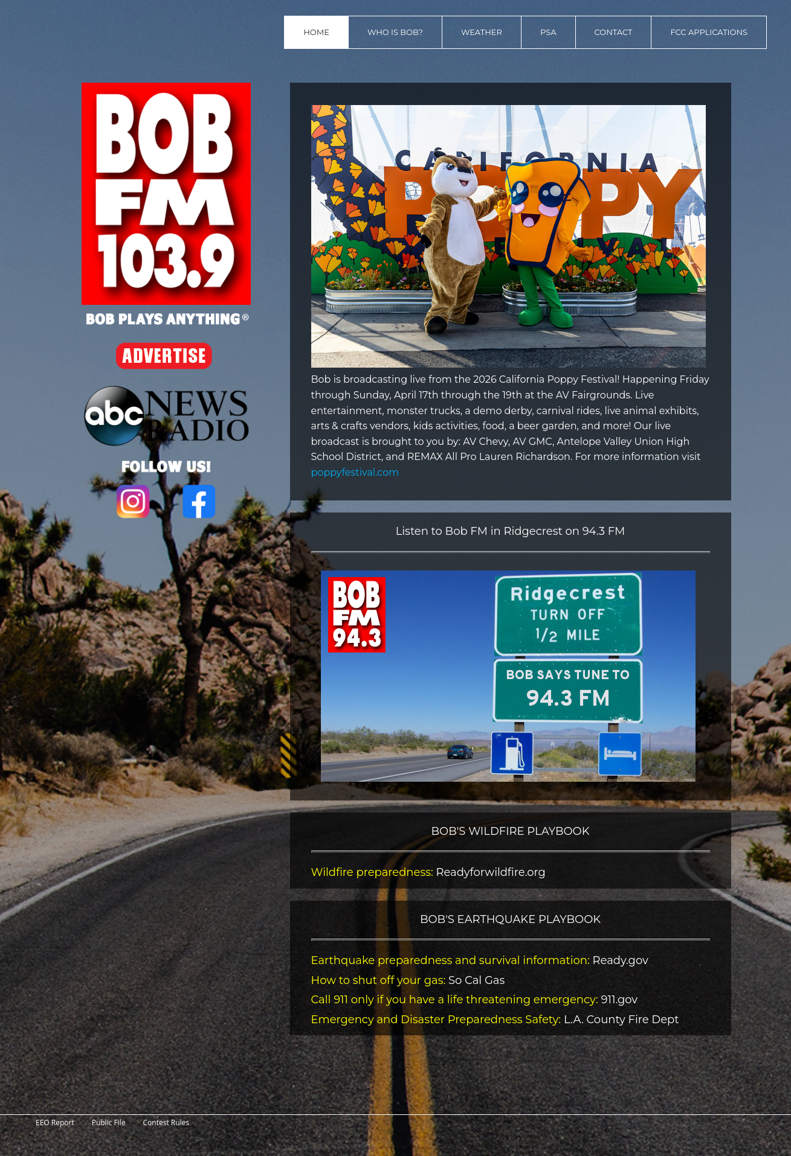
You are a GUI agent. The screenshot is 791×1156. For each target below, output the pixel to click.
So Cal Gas (475, 980)
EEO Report (55, 1123)
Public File (109, 1123)
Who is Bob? (395, 32)
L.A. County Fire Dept (621, 1019)
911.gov (618, 999)
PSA (548, 32)
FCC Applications (708, 32)
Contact (614, 32)
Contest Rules (166, 1123)
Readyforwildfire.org (490, 872)
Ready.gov (620, 960)
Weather (481, 32)
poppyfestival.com (355, 472)
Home (316, 32)
